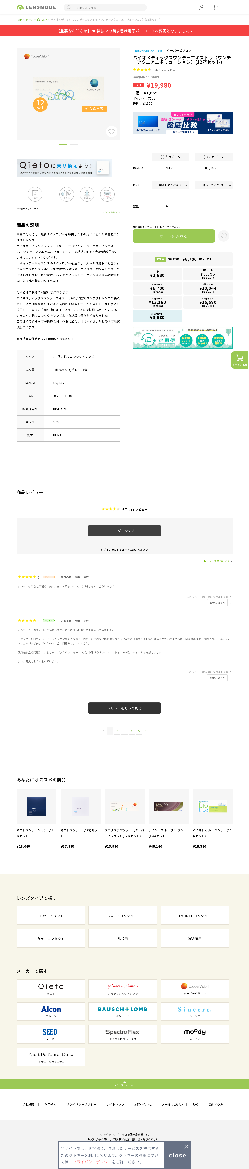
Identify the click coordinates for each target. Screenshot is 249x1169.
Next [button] (123, 87)
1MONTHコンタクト (195, 915)
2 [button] (74, 145)
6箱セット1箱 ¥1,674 (208, 288)
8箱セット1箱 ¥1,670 (157, 302)
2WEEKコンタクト (122, 915)
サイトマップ (115, 1104)
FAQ (196, 1104)
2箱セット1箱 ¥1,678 (208, 274)
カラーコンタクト (51, 938)
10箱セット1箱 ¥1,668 (208, 302)
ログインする (124, 530)
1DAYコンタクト (51, 915)
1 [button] (63, 145)
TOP (19, 19)
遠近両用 (195, 938)
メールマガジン (172, 1104)
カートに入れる (173, 236)
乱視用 (123, 938)
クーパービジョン (36, 19)
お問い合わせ (143, 1104)
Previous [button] (13, 87)
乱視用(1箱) (157, 316)
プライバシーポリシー (81, 1104)
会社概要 (29, 1104)
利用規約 (50, 1104)
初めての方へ (217, 1104)
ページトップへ (124, 1085)
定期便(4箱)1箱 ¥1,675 (189, 259)
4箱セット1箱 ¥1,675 (157, 288)
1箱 (157, 274)
